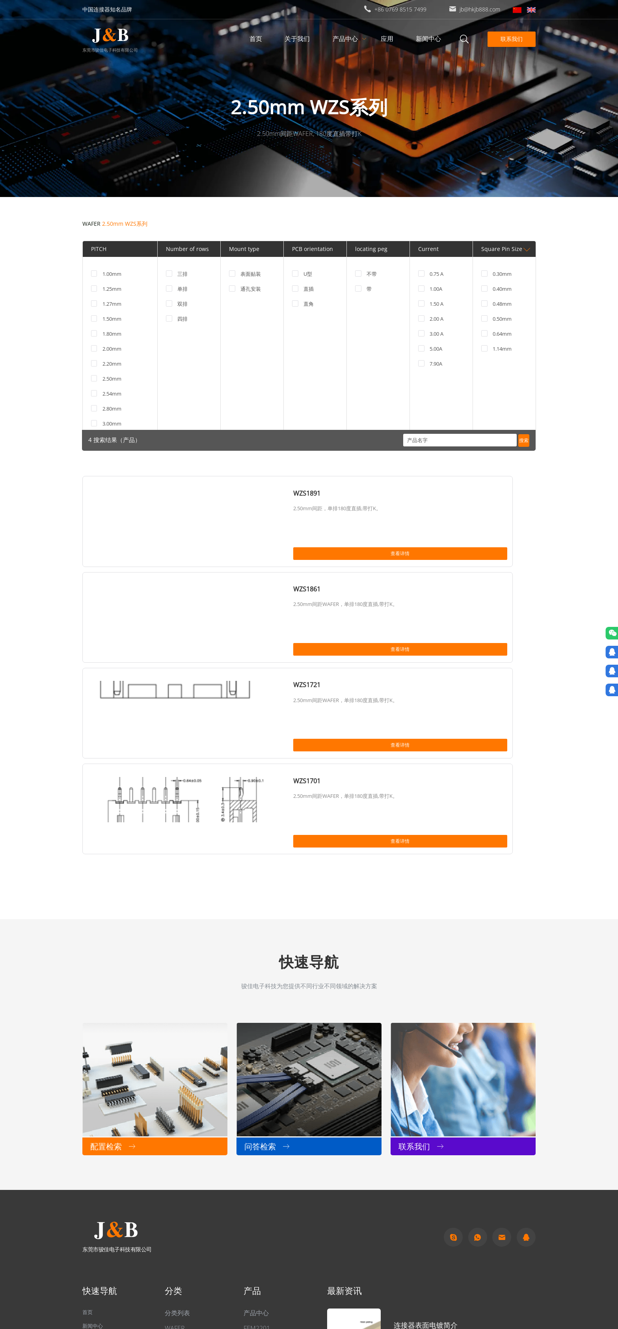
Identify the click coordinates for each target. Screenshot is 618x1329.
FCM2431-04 (261, 1180)
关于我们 (298, 38)
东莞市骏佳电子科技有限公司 (110, 49)
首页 (257, 38)
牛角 (171, 1227)
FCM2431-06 (261, 1165)
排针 (171, 1196)
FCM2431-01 (261, 1195)
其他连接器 (180, 1165)
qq (526, 1059)
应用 (388, 38)
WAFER (91, 223)
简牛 (171, 1211)
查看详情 (189, 556)
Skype (453, 1059)
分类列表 (177, 1135)
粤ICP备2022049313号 (191, 1286)
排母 (171, 1181)
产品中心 (346, 38)
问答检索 (95, 1166)
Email (501, 1059)
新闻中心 (430, 38)
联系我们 (510, 38)
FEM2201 (257, 1150)
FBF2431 (256, 1210)
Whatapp (477, 1059)
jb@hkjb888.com (480, 9)
